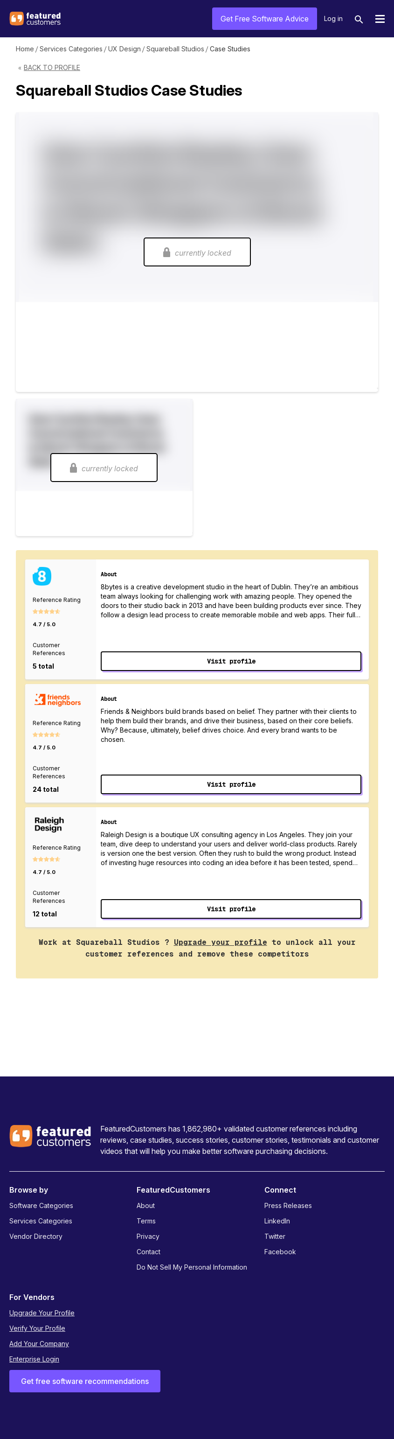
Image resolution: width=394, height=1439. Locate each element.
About (146, 1205)
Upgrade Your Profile (42, 1313)
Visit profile (231, 661)
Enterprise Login (34, 1359)
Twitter (274, 1236)
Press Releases (288, 1205)
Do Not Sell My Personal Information (192, 1267)
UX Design (124, 49)
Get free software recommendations (85, 1381)
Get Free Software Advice (265, 18)
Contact (148, 1252)
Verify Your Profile (37, 1328)
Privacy (148, 1236)
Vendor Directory (35, 1236)
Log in (333, 18)
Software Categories (41, 1205)
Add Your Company (39, 1344)
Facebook (280, 1252)
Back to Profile (52, 67)
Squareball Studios (175, 49)
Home (25, 49)
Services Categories (71, 49)
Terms (146, 1221)
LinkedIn (277, 1221)
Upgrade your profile (220, 942)
